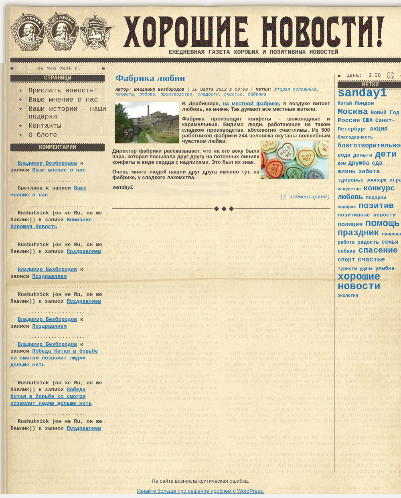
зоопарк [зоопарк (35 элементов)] (376, 180)
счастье (233, 94)
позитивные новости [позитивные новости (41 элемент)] (367, 215)
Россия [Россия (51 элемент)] (349, 120)
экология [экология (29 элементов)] (348, 295)
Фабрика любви (150, 78)
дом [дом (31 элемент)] (342, 163)
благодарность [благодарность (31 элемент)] (355, 137)
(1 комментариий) (305, 197)
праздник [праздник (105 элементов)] (358, 233)
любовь (147, 94)
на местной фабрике (251, 103)
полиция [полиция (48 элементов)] (350, 224)
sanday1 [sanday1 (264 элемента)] (362, 93)
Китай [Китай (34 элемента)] (345, 103)
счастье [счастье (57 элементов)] (371, 259)
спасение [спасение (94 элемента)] (378, 250)
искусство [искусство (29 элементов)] (349, 189)
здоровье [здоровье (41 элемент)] (351, 180)
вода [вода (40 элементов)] (344, 155)
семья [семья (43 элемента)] (390, 242)
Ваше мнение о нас (63, 100)
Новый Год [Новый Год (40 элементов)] (385, 113)
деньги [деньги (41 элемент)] (362, 155)
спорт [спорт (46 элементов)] (346, 260)
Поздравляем (84, 252)
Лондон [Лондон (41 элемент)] (364, 103)
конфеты (124, 94)
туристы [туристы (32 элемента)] (347, 268)
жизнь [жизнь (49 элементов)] (347, 171)
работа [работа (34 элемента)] (346, 242)
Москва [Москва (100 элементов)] (353, 111)
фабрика (257, 94)
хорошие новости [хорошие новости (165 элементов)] (359, 281)
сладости (208, 94)
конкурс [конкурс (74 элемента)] (379, 188)
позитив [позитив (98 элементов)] (376, 205)
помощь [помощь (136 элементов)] (382, 223)
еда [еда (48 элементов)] (377, 163)
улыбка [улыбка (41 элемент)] (385, 268)
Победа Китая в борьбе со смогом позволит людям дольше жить (54, 358)
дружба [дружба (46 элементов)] (358, 163)
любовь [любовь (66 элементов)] (350, 197)
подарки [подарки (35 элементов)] (376, 198)
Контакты (44, 126)
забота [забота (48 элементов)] (369, 171)
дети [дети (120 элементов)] (386, 154)
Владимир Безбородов (47, 163)
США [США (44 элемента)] (368, 120)
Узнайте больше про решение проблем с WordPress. (200, 491)
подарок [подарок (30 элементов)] (347, 206)
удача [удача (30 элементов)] (366, 268)
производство (176, 94)
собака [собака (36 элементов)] (347, 251)
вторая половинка (295, 89)
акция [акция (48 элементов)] (379, 129)
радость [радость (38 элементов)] (368, 242)
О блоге (42, 135)
